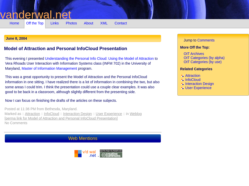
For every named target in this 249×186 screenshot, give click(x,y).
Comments (206, 40)
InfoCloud (51, 114)
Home (14, 23)
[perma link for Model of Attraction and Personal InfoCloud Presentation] (61, 118)
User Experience (109, 114)
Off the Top (34, 23)
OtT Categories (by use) (203, 62)
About (88, 23)
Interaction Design (77, 114)
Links (55, 23)
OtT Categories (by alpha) (204, 58)
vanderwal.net (35, 14)
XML (104, 23)
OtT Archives (194, 54)
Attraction (32, 114)
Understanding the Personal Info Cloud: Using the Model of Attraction (99, 58)
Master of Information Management (49, 68)
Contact (121, 23)
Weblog (136, 114)
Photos (71, 23)
